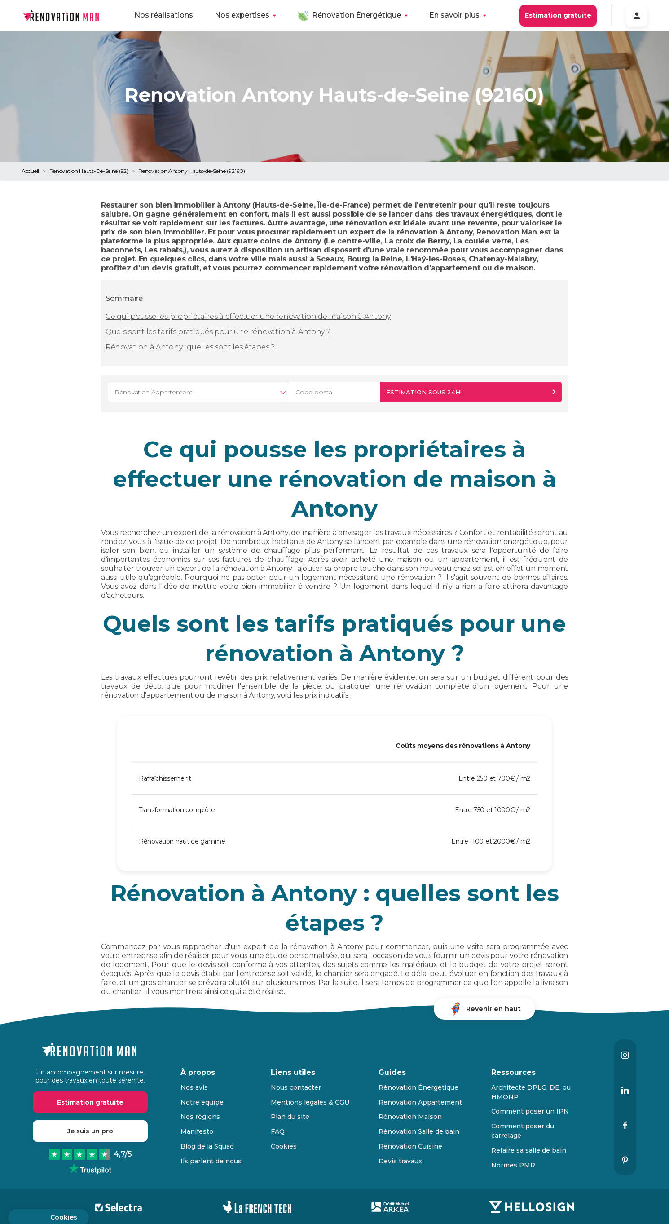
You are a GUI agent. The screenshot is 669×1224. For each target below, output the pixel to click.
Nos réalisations (163, 15)
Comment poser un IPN (530, 1111)
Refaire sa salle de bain (528, 1150)
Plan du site (290, 1117)
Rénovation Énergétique (356, 15)
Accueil (30, 171)
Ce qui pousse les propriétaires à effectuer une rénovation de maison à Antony (248, 316)
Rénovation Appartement (420, 1102)
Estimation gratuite (558, 15)
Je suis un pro (90, 1131)
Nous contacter (296, 1087)
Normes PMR (513, 1165)
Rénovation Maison (410, 1117)
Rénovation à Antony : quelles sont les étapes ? (190, 347)
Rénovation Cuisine (410, 1146)
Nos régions (200, 1117)
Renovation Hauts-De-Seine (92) (88, 171)
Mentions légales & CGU (310, 1102)
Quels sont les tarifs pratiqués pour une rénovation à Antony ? (218, 331)
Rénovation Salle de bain (419, 1131)
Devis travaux (400, 1161)
